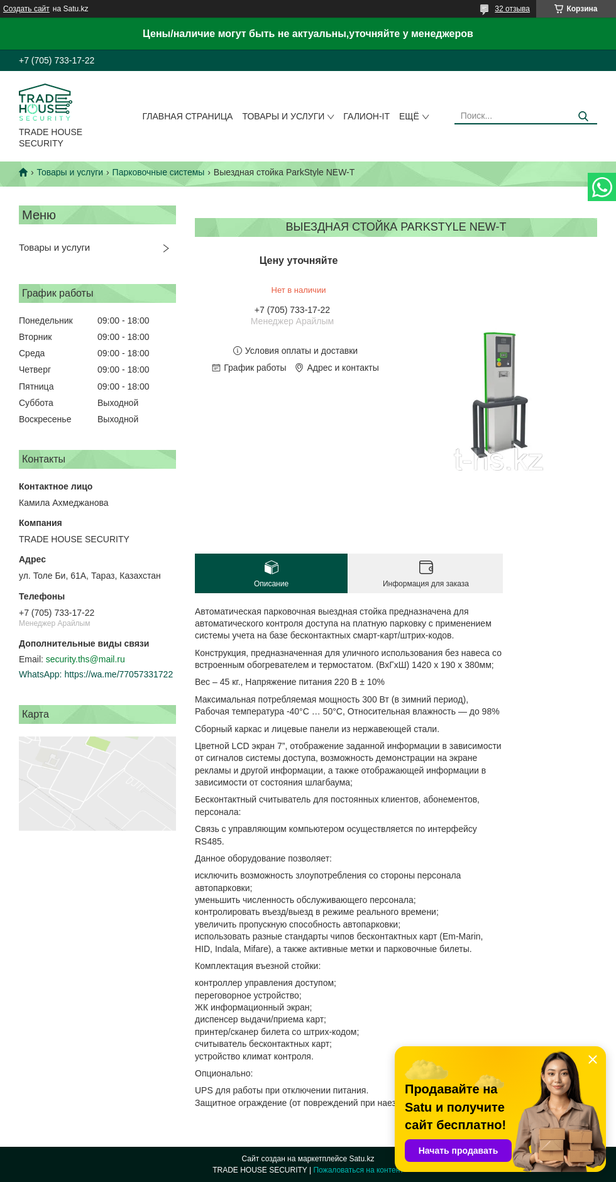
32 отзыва (512, 8)
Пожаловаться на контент (358, 1170)
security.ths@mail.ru (85, 659)
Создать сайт (26, 8)
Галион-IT (366, 116)
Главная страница (188, 116)
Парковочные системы (159, 172)
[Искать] (583, 116)
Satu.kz (361, 1158)
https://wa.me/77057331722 (118, 674)
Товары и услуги (283, 116)
